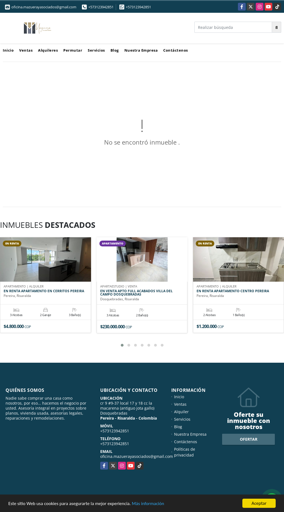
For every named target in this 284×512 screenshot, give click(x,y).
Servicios (96, 50)
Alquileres (48, 50)
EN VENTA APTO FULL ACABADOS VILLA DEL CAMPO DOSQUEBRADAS (136, 292)
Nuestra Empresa (141, 50)
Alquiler (181, 411)
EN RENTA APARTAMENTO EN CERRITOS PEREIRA (44, 291)
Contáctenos (175, 50)
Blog (114, 50)
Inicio (8, 50)
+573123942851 (101, 6)
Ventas (25, 50)
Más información (148, 504)
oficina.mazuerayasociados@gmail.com (136, 456)
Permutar (72, 50)
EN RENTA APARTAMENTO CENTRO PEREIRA (233, 291)
